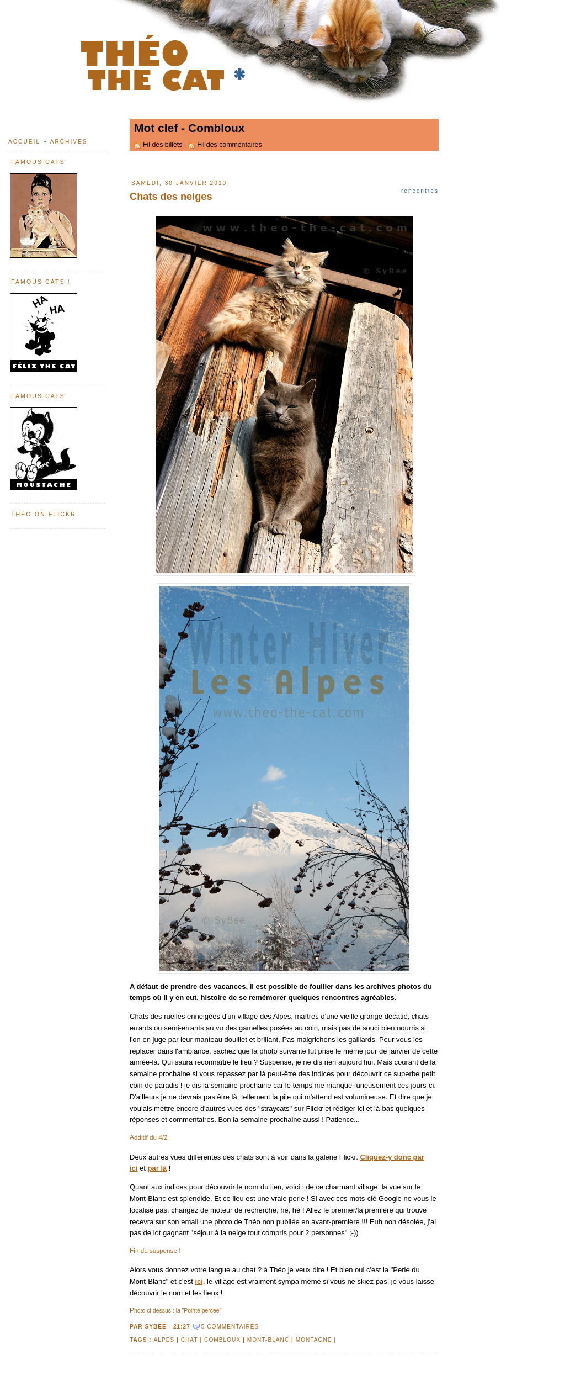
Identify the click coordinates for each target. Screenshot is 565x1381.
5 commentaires (230, 1327)
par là (157, 1168)
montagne (314, 1340)
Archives (69, 142)
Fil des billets (162, 145)
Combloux (222, 1340)
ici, (200, 1281)
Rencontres (420, 191)
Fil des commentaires (229, 145)
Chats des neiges (171, 196)
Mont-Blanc (268, 1340)
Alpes (163, 1340)
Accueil (24, 142)
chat (189, 1340)
